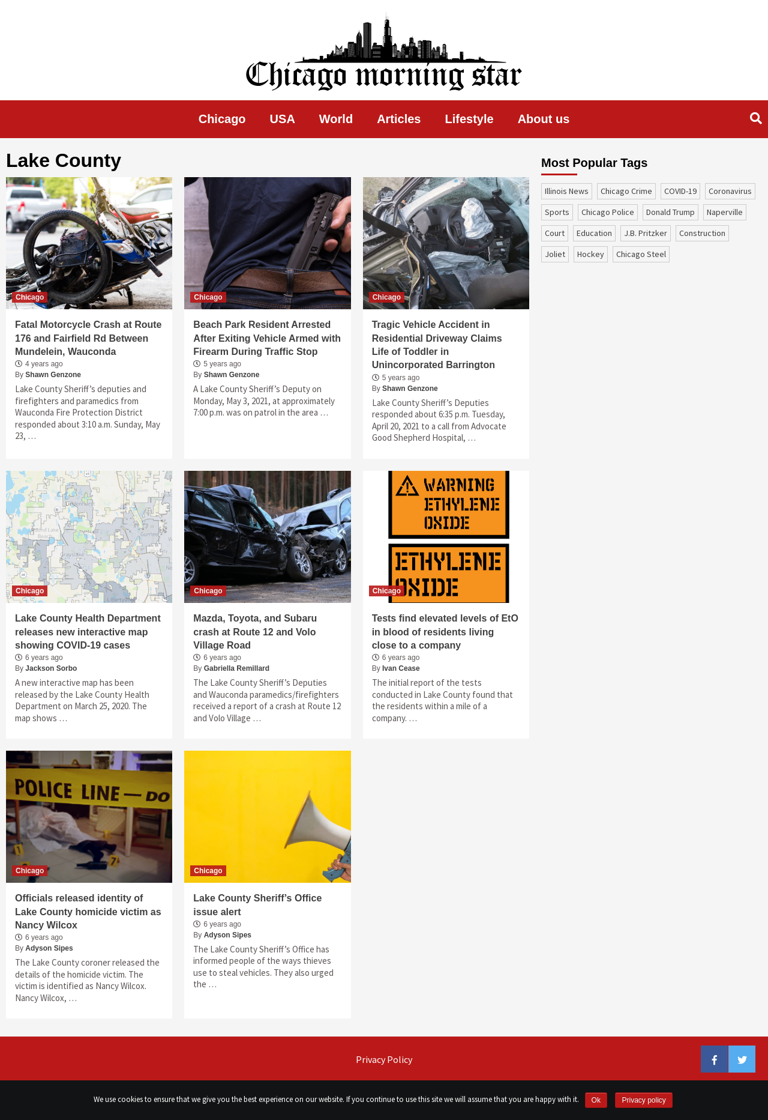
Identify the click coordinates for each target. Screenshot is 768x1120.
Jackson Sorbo (51, 668)
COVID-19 (680, 191)
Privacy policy (643, 1100)
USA (282, 119)
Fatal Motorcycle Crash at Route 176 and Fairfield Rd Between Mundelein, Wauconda (88, 338)
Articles (399, 119)
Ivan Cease (401, 668)
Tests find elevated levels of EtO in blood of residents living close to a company (445, 631)
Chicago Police (607, 212)
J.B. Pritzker (645, 233)
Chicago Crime (626, 191)
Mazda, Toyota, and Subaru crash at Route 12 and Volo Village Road (255, 631)
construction (702, 233)
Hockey (590, 254)
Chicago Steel (641, 254)
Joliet (555, 254)
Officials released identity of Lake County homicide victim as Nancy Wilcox (88, 911)
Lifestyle (469, 119)
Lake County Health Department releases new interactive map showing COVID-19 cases (88, 631)
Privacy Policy (384, 1059)
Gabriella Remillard (236, 668)
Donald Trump (670, 212)
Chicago (222, 119)
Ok (596, 1100)
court (555, 233)
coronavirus (730, 191)
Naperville (725, 212)
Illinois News (567, 191)
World (336, 119)
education (594, 233)
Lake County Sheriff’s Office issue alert (257, 904)
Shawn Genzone (53, 375)
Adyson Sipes (49, 948)
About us (544, 119)
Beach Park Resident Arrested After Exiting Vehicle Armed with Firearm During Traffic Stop (267, 338)
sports (557, 212)
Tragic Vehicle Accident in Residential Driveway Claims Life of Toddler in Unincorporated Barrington (437, 344)
